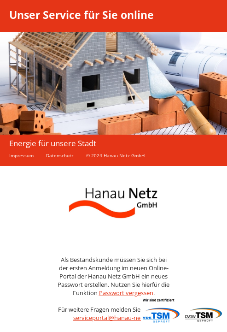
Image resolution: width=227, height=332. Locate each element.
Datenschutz (60, 155)
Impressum (21, 155)
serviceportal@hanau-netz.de (113, 318)
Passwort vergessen (126, 293)
